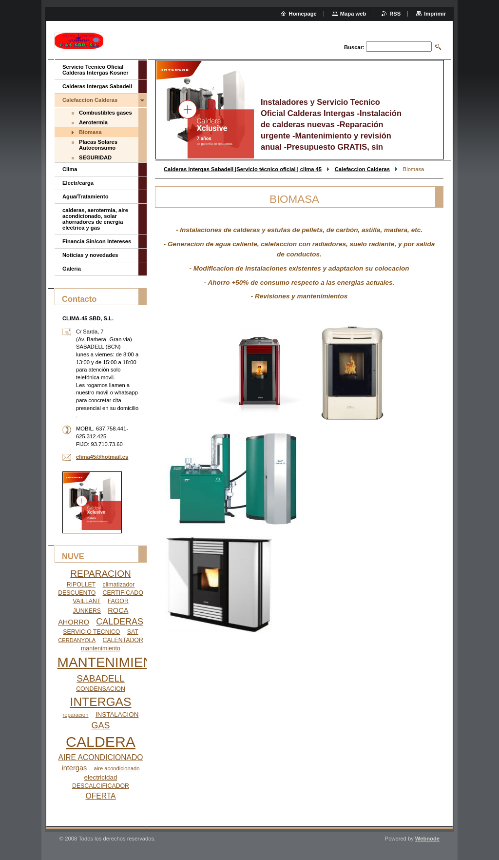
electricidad (100, 777)
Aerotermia (93, 122)
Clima (69, 169)
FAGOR (118, 601)
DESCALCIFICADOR (100, 785)
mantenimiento (100, 648)
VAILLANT (86, 601)
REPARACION (100, 573)
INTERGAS (101, 701)
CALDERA (100, 742)
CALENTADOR (123, 640)
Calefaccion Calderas (362, 169)
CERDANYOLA (77, 640)
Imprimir (435, 14)
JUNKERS (87, 610)
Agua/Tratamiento (85, 196)
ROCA (118, 610)
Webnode (427, 838)
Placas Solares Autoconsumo (98, 145)
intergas (74, 768)
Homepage (303, 14)
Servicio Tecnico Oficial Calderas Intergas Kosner (95, 70)
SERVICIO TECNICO (91, 631)
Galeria (71, 269)
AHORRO (73, 622)
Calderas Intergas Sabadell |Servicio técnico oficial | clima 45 (243, 169)
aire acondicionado (117, 768)
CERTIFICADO (123, 592)
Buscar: (354, 47)
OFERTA (100, 796)
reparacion (76, 715)
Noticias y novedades (90, 255)
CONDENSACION (100, 688)
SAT (132, 631)
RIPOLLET (81, 584)
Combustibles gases (105, 113)
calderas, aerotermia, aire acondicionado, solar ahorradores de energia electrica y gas (95, 219)
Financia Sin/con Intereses (96, 241)
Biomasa (90, 132)
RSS (395, 14)
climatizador (119, 584)
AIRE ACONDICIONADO (100, 757)
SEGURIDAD (95, 157)
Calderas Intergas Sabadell (97, 86)
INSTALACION (117, 714)
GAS (101, 725)
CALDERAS (119, 621)
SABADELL (100, 678)
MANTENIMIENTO (115, 662)
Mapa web (353, 14)
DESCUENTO (77, 592)
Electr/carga (78, 183)
